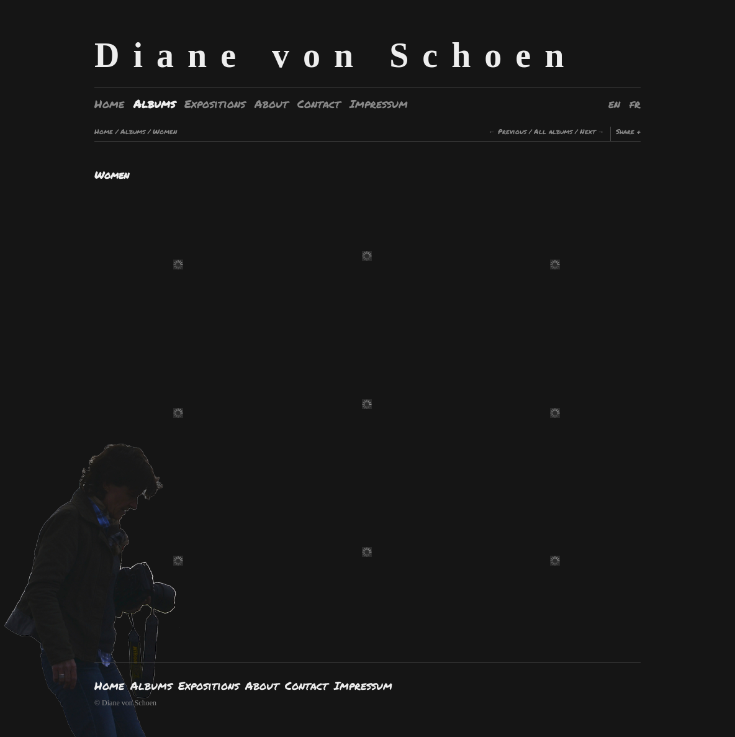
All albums (553, 131)
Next (587, 131)
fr (635, 104)
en (614, 104)
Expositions (214, 104)
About (271, 104)
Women (165, 131)
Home (109, 104)
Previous (512, 131)
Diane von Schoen (335, 55)
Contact (318, 104)
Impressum (378, 104)
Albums (154, 104)
